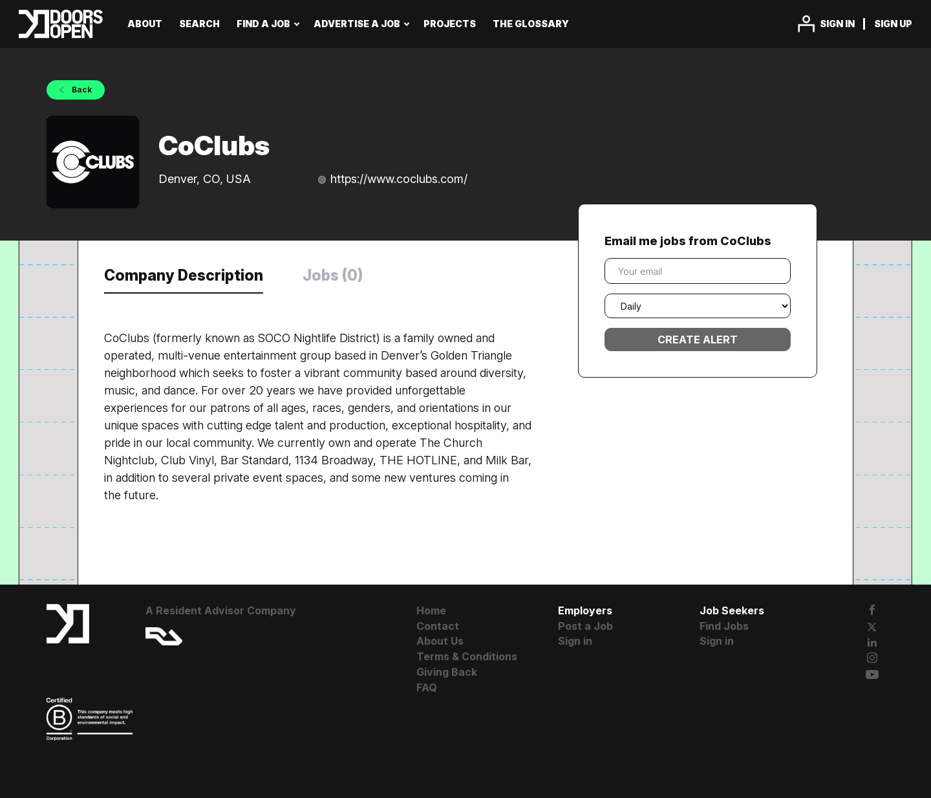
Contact (437, 626)
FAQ (426, 687)
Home (431, 610)
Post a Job (585, 626)
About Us (440, 640)
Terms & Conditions (466, 656)
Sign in (837, 23)
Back (81, 89)
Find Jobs (724, 626)
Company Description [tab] (183, 275)
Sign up (893, 23)
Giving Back (446, 671)
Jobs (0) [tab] (333, 275)
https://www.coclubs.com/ (398, 179)
